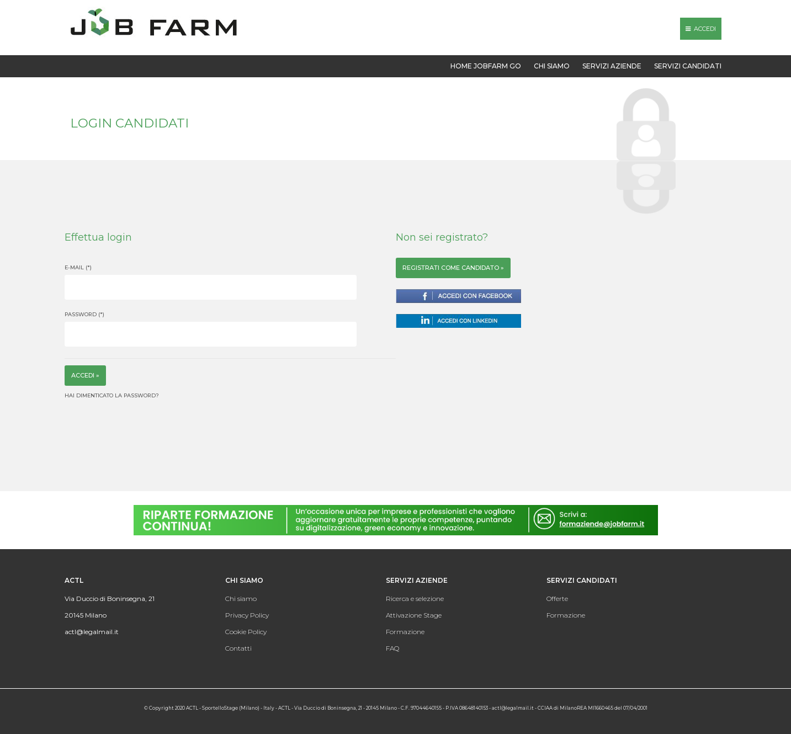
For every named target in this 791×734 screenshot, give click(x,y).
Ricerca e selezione (415, 598)
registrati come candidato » (453, 268)
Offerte (557, 598)
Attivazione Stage (414, 615)
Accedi (701, 29)
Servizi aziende (611, 66)
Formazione (405, 631)
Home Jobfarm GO (485, 66)
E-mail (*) (78, 267)
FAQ (392, 648)
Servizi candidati (687, 66)
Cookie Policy (246, 631)
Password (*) (84, 314)
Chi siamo (552, 66)
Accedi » (85, 375)
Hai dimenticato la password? (112, 395)
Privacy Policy (247, 615)
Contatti (238, 648)
